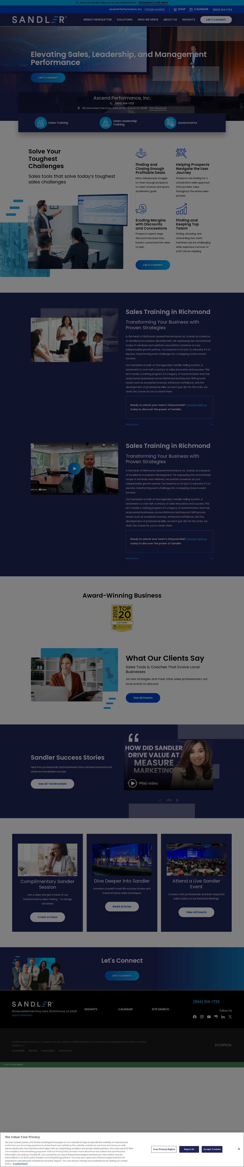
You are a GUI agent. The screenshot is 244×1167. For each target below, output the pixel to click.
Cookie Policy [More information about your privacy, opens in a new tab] (20, 1163)
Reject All (189, 1149)
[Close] (238, 1149)
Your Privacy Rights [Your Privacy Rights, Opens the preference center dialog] (164, 1149)
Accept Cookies (212, 1149)
